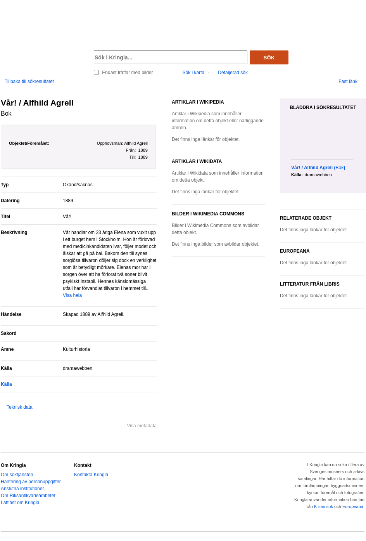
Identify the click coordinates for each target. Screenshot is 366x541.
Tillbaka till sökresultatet (29, 81)
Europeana (352, 506)
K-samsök (323, 506)
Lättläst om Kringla (20, 502)
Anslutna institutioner (22, 488)
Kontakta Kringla (91, 474)
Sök (269, 58)
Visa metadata (142, 425)
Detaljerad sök (233, 72)
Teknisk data (20, 407)
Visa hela (72, 295)
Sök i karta (194, 72)
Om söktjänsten (17, 474)
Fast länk (347, 81)
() (318, 167)
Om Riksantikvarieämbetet (28, 495)
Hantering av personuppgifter (31, 481)
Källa (6, 384)
